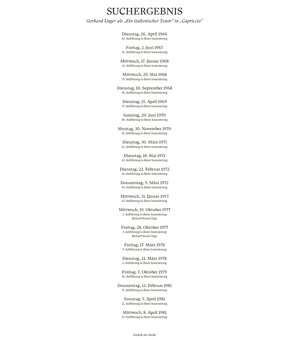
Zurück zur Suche (144, 335)
